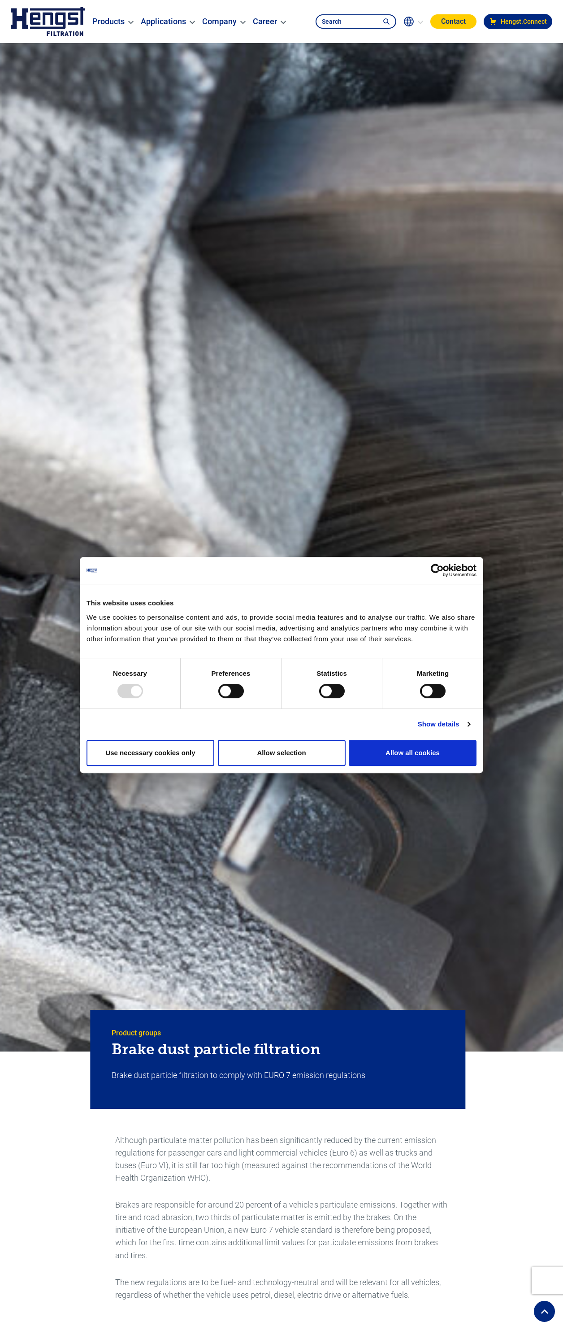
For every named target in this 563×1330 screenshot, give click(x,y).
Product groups (136, 1033)
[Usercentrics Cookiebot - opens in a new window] (437, 570)
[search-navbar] (346, 21)
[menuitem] (108, 21)
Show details (438, 724)
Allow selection (281, 752)
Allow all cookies (412, 752)
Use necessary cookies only (150, 752)
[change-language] (413, 21)
